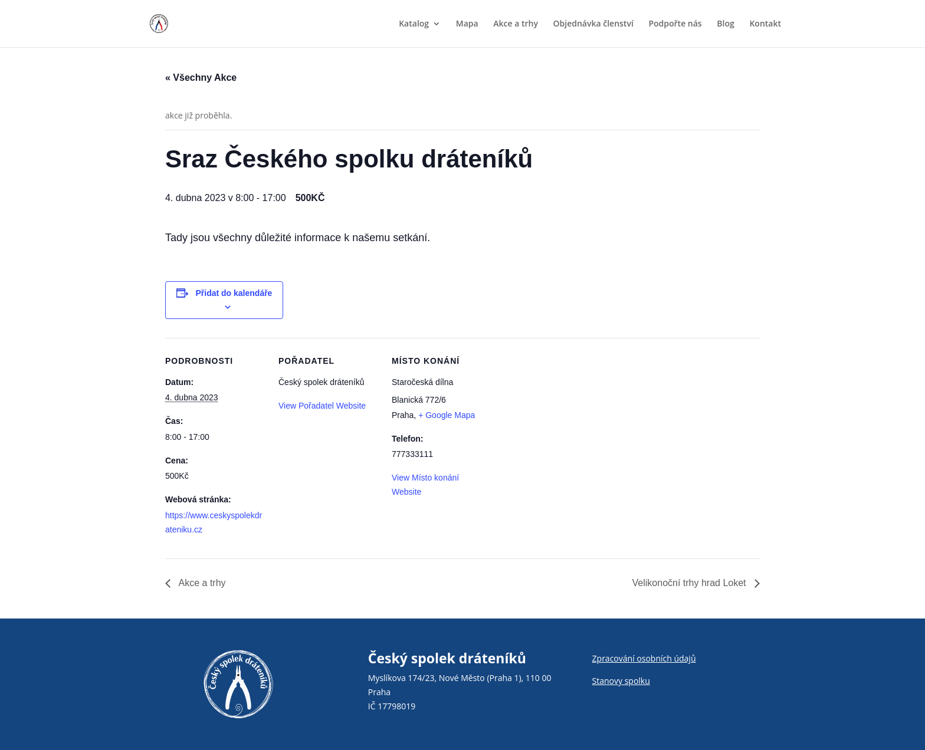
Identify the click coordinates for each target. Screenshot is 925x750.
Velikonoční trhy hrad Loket (690, 583)
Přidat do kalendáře (233, 293)
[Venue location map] (567, 419)
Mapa (467, 24)
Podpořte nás (674, 24)
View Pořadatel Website (322, 405)
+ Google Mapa (446, 415)
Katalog (414, 24)
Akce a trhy (515, 24)
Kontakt (765, 24)
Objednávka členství (593, 24)
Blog (725, 24)
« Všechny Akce (201, 78)
